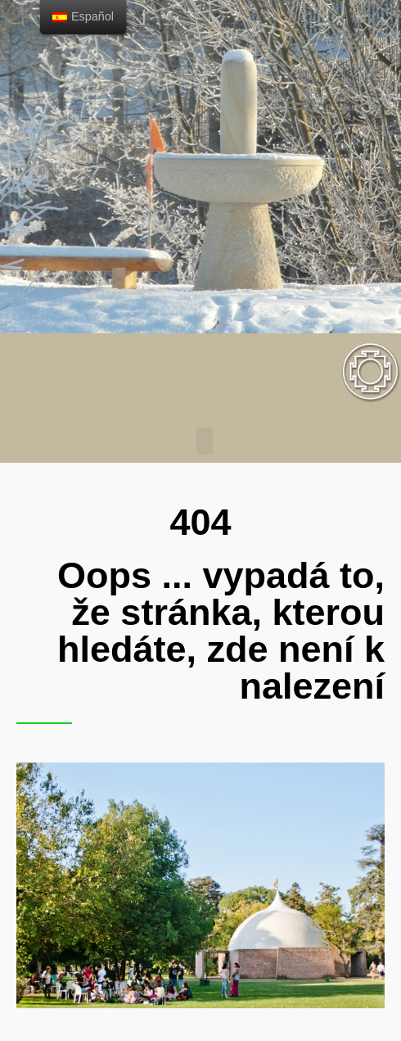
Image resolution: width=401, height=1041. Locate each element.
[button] (204, 441)
